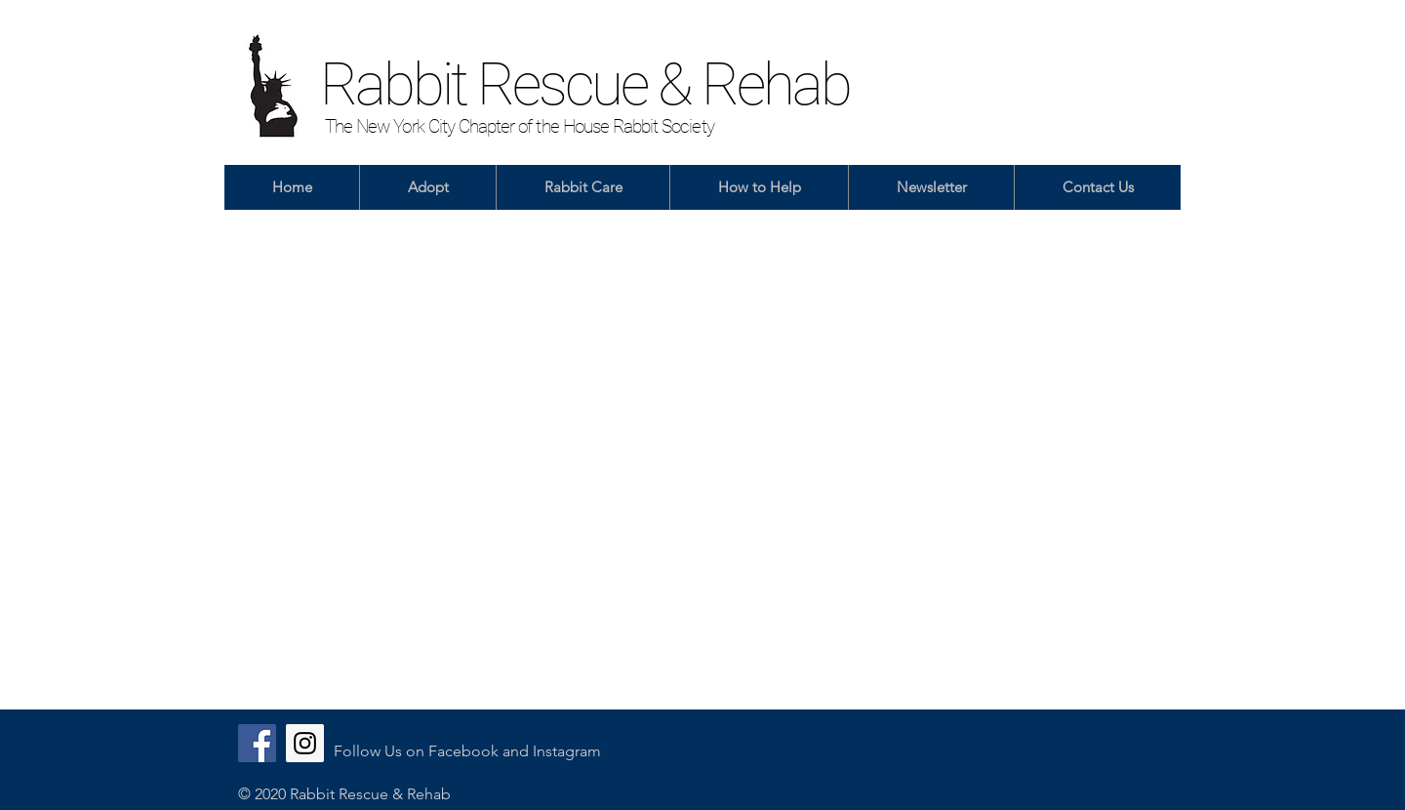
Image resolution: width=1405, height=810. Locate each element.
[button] (427, 187)
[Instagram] (305, 743)
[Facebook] (257, 743)
